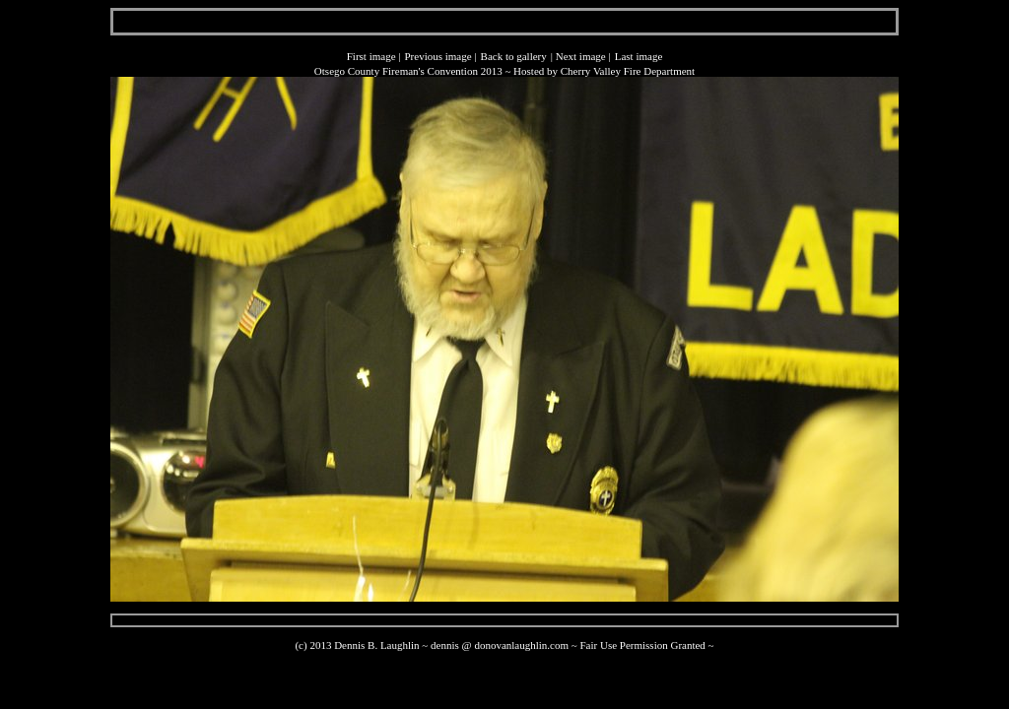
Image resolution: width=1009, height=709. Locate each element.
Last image (639, 56)
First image (371, 56)
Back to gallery (514, 56)
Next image (581, 56)
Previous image (437, 56)
